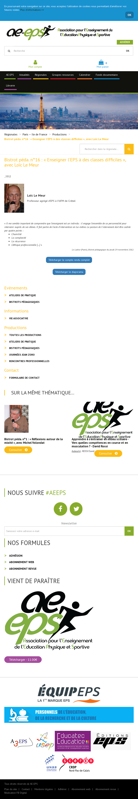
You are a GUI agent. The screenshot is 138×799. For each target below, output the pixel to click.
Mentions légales (43, 789)
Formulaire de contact (24, 377)
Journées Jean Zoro (22, 354)
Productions (59, 134)
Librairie (10, 85)
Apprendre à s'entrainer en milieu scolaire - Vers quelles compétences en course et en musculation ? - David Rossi (100, 442)
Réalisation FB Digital (15, 792)
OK (129, 15)
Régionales (41, 74)
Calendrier (84, 74)
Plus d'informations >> (32, 9)
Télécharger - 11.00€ (23, 660)
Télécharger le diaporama (69, 271)
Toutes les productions (25, 335)
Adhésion (15, 555)
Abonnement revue (22, 568)
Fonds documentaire (107, 74)
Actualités (24, 74)
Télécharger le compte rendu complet (69, 260)
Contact (26, 789)
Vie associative (18, 318)
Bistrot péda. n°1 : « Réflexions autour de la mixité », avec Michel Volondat (33, 441)
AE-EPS (10, 74)
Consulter (18, 450)
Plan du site (10, 789)
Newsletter (69, 523)
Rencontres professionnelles (29, 361)
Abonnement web (21, 562)
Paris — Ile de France (34, 134)
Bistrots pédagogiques (24, 302)
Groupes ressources (63, 74)
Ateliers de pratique (22, 295)
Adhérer (125, 42)
